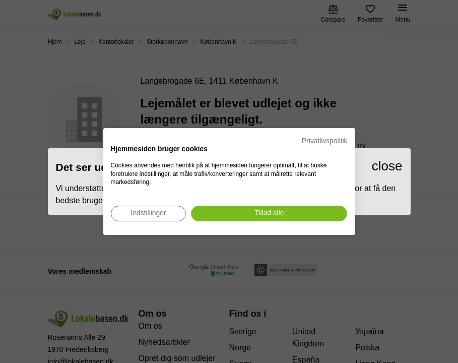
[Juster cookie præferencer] (148, 213)
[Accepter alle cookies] (269, 213)
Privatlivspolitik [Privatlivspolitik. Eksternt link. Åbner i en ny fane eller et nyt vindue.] (324, 141)
